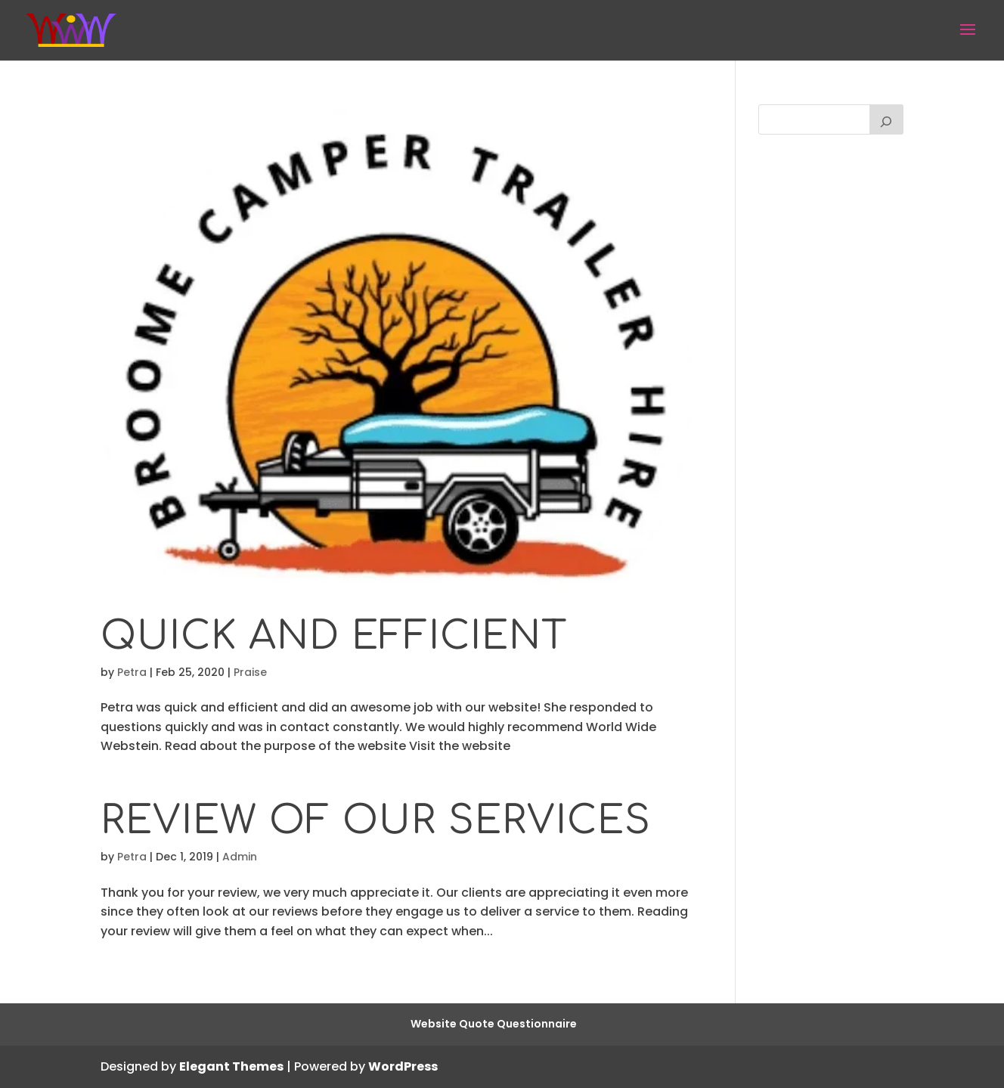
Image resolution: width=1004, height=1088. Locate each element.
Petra (132, 672)
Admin (239, 856)
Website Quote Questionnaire (494, 1023)
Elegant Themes (231, 1066)
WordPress (403, 1066)
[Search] (886, 119)
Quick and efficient (334, 636)
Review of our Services (376, 820)
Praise (250, 672)
